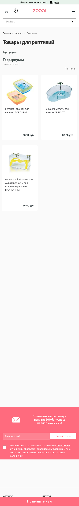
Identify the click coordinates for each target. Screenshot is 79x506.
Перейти (54, 2)
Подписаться (63, 436)
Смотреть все (11, 64)
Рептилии (70, 68)
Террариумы (10, 52)
